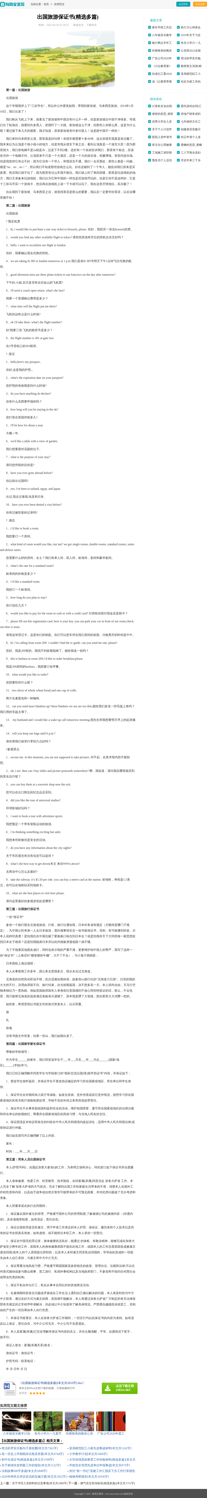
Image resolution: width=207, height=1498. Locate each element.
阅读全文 (78, 25)
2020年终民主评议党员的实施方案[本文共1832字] (34, 1476)
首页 (46, 4)
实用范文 (59, 4)
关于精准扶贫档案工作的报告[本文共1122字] (31, 1465)
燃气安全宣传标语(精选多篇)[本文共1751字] (107, 1483)
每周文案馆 (97, 1494)
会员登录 (183, 4)
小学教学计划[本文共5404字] (88, 1454)
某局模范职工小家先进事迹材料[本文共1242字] (100, 1448)
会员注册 (200, 4)
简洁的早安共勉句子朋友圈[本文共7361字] (30, 1448)
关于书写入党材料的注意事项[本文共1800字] (40, 1483)
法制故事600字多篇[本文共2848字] (24, 1471)
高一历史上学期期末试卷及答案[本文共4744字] (33, 1454)
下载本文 (91, 25)
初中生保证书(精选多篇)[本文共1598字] (28, 1459)
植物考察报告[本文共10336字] (89, 1476)
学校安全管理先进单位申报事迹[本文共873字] (99, 1465)
